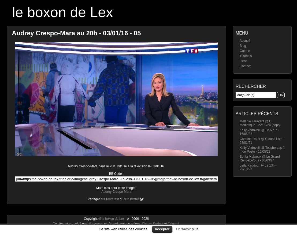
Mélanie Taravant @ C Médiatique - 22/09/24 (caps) (260, 123)
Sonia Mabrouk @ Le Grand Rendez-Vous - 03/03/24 (260, 158)
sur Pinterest (110, 199)
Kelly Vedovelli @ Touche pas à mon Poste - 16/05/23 (262, 149)
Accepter (162, 229)
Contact (245, 66)
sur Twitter (131, 199)
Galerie (245, 51)
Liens (243, 61)
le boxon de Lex (62, 12)
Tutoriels (246, 56)
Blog (243, 46)
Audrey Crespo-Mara (116, 192)
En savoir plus (187, 229)
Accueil (245, 41)
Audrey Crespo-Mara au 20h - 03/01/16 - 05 (76, 33)
